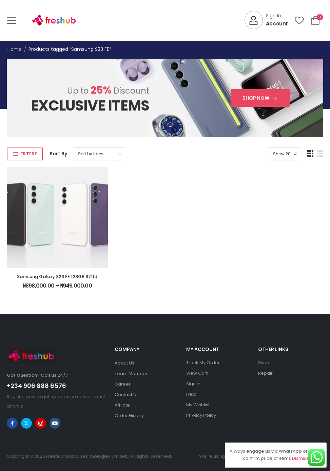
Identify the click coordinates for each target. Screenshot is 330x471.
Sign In (193, 383)
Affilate (122, 405)
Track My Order (203, 362)
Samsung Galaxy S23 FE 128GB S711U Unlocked (57, 279)
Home (14, 49)
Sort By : (60, 153)
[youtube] (55, 423)
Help (191, 394)
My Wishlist (198, 404)
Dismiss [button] (300, 458)
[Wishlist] (299, 20)
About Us (124, 363)
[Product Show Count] (284, 154)
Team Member (131, 373)
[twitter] (26, 423)
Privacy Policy (201, 415)
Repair (265, 373)
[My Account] (266, 20)
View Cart (197, 373)
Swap (264, 362)
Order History (129, 415)
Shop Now (255, 98)
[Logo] (54, 20)
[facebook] (12, 423)
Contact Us (127, 394)
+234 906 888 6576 (36, 385)
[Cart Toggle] (315, 20)
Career (123, 384)
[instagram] (40, 423)
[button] (11, 20)
